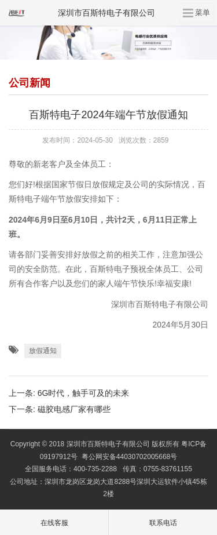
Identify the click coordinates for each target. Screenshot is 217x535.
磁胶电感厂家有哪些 (74, 409)
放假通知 (43, 351)
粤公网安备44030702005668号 (129, 457)
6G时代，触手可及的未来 (84, 393)
